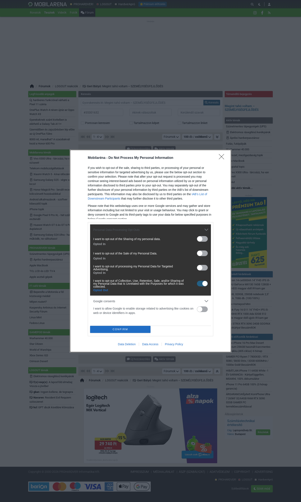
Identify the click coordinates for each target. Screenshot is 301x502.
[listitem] (150, 230)
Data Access (150, 344)
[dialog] (150, 251)
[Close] (223, 158)
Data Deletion (127, 344)
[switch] (202, 239)
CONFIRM (120, 329)
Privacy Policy (174, 344)
